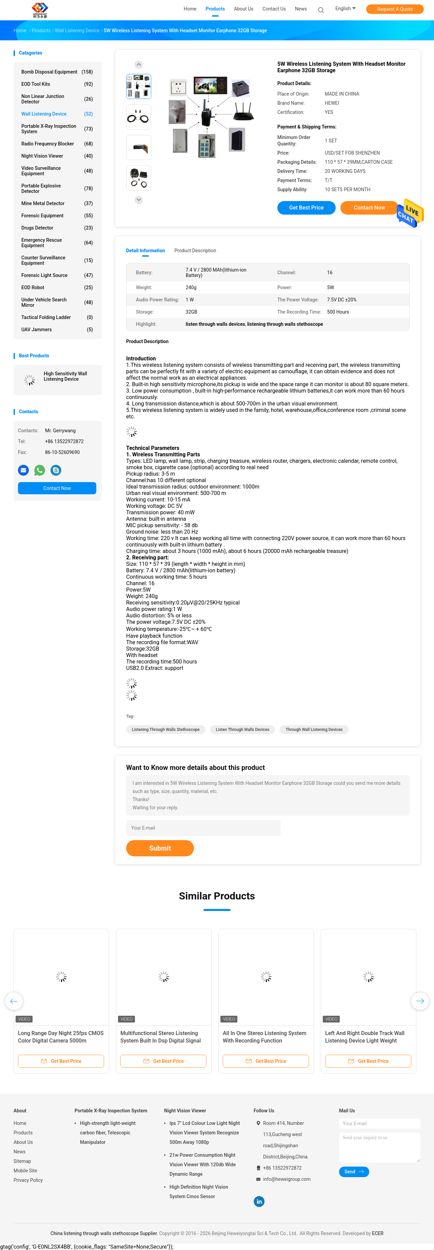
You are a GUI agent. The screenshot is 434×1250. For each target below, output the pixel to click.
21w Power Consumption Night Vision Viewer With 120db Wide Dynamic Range (203, 1164)
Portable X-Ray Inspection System (57, 128)
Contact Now (57, 488)
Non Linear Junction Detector (57, 99)
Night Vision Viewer (57, 156)
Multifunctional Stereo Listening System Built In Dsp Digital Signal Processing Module (160, 1040)
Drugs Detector (57, 227)
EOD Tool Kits (57, 84)
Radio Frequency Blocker (57, 143)
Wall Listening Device (57, 114)
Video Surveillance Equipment (57, 170)
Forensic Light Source (57, 275)
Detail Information (145, 250)
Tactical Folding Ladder (57, 317)
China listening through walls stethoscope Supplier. (105, 1233)
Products (23, 1132)
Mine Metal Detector (57, 203)
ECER (377, 1233)
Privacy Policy (28, 1180)
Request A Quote (395, 9)
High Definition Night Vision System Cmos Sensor (199, 1191)
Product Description (195, 250)
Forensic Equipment (57, 215)
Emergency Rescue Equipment (57, 242)
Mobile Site (25, 1170)
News (19, 1151)
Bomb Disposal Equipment (57, 71)
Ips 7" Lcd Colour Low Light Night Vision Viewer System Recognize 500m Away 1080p (205, 1132)
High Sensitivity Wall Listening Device (65, 376)
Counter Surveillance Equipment (57, 260)
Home (20, 1123)
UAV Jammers (57, 329)
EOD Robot (57, 287)
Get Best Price (306, 207)
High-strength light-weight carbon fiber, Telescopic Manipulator (108, 1132)
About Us (23, 1142)
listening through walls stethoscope (166, 729)
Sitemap (22, 1161)
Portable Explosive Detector (57, 188)
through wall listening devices (313, 729)
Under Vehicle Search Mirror (57, 302)
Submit (160, 848)
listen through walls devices (243, 729)
